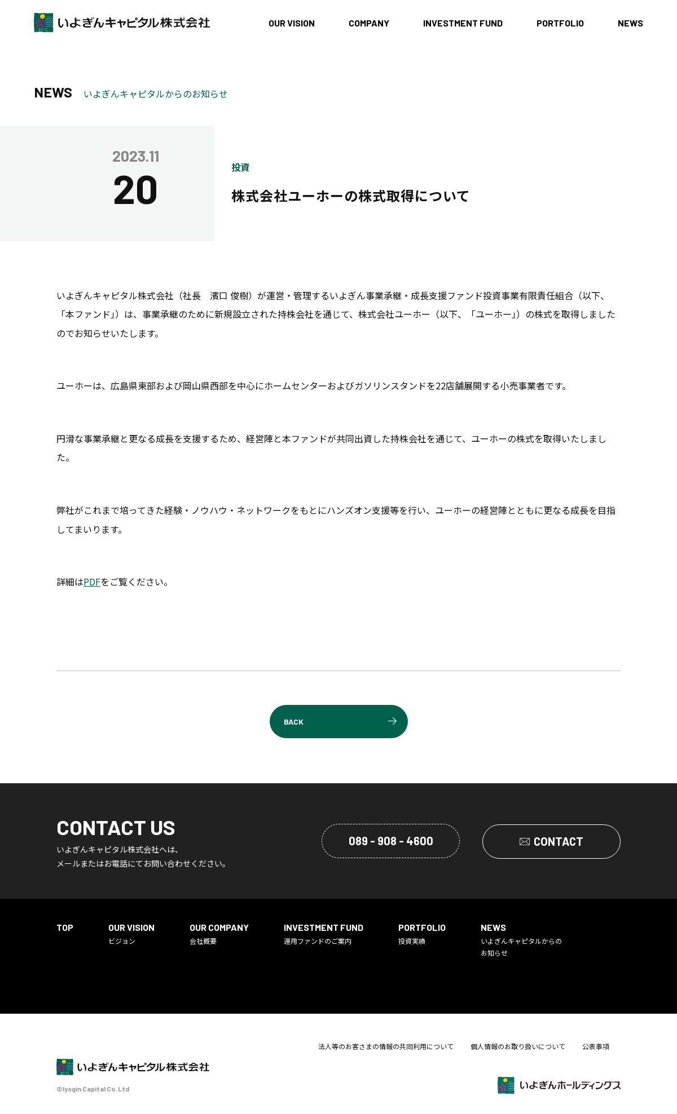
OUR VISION (292, 22)
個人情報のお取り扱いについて (518, 1046)
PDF (91, 581)
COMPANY (369, 22)
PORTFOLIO (560, 22)
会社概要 (219, 934)
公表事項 (595, 1046)
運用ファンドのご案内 (323, 934)
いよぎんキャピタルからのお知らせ (521, 939)
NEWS (630, 22)
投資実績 (422, 934)
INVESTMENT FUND (463, 22)
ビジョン (131, 934)
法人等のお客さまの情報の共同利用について (386, 1046)
